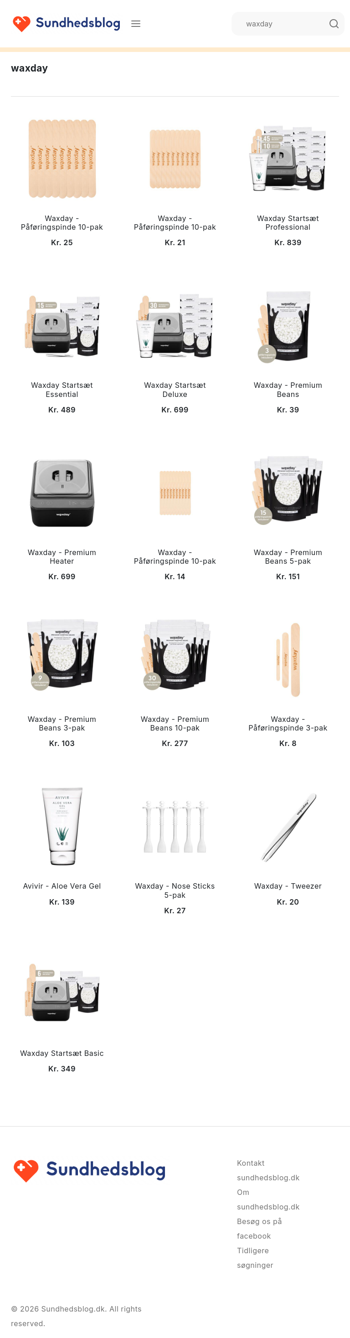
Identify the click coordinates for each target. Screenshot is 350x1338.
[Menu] (135, 24)
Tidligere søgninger (255, 1258)
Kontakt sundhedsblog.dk (260, 1170)
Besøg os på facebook (259, 1228)
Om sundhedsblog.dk (260, 1199)
